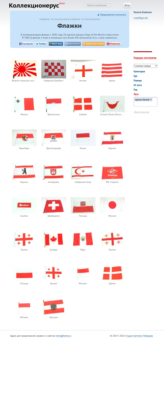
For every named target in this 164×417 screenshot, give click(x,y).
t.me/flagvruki (141, 18)
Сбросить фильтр (141, 112)
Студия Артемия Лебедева (139, 336)
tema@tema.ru (63, 336)
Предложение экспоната (113, 15)
